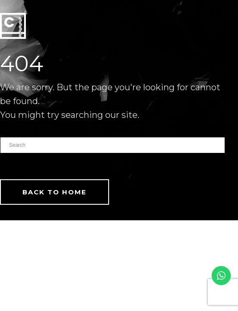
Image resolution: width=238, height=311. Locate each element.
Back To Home (54, 192)
